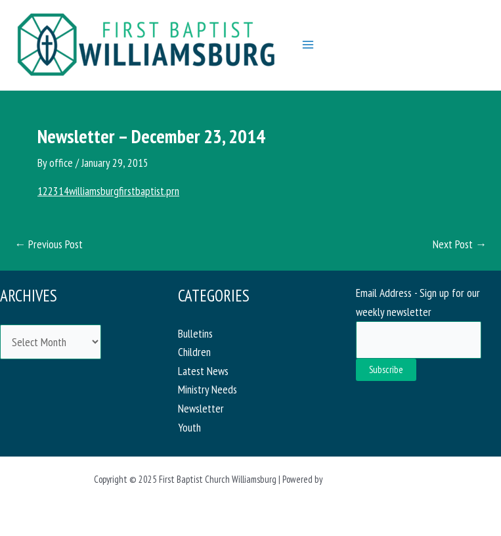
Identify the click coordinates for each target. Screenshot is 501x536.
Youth (189, 427)
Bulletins (195, 333)
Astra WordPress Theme (365, 479)
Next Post (460, 244)
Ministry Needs (207, 389)
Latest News (203, 370)
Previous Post (48, 244)
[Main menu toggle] (308, 45)
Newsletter (201, 408)
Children (194, 351)
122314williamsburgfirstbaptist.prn (108, 190)
